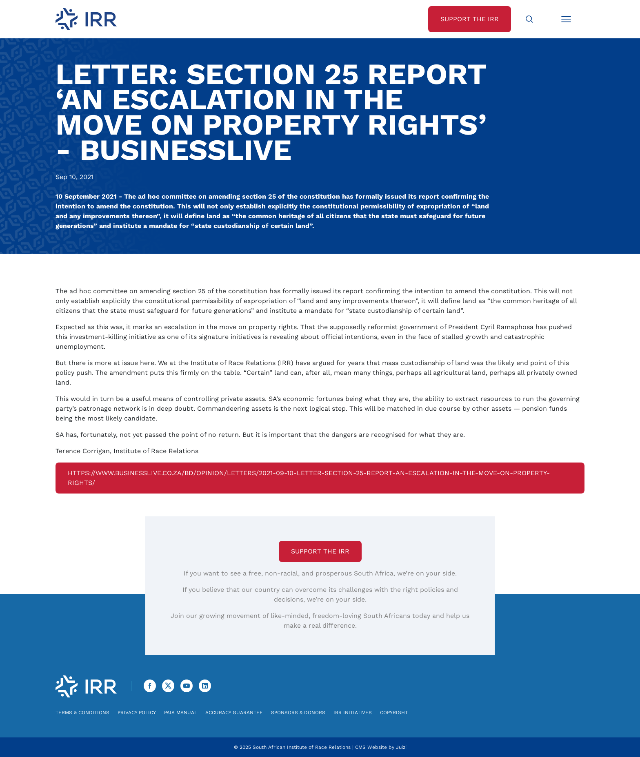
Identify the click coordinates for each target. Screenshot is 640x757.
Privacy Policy (137, 712)
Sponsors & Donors (298, 712)
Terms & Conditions (82, 712)
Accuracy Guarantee (234, 712)
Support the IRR (320, 551)
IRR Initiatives (352, 712)
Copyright (394, 712)
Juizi (401, 747)
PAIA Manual (180, 712)
